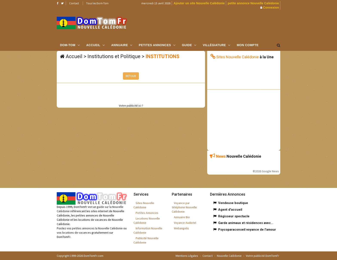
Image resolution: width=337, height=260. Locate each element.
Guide (187, 45)
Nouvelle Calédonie (229, 256)
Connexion (271, 7)
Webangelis (181, 228)
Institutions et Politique (113, 56)
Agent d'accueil (230, 210)
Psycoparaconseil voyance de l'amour (247, 229)
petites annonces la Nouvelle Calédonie (97, 228)
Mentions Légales (187, 256)
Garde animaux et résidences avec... (245, 223)
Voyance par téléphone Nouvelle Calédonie (184, 207)
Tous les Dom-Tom (97, 3)
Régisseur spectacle (234, 216)
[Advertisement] (211, 24)
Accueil (93, 45)
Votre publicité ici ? (131, 105)
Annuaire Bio (182, 217)
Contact (74, 3)
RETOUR (131, 76)
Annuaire (119, 45)
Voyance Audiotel (185, 223)
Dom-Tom (67, 45)
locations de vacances (76, 232)
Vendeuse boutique (233, 203)
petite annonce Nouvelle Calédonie (253, 3)
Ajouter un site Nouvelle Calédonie (199, 3)
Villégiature (214, 45)
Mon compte (248, 45)
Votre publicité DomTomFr (262, 256)
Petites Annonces (155, 45)
